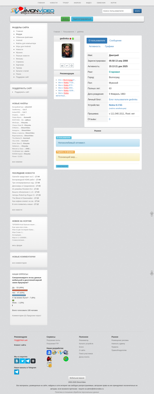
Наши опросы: (20, 274)
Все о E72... (66, 85)
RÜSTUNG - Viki (18, 120)
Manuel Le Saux (17, 149)
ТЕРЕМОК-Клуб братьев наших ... (24, 224)
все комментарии (19, 263)
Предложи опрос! (34, 316)
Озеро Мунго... (17, 117)
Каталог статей (22, 71)
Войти (65, 19)
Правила (115, 347)
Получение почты (53, 340)
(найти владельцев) (117, 108)
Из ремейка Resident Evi (22, 189)
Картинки (20, 65)
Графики (109, 46)
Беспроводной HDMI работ (23, 180)
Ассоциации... (17, 235)
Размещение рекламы (120, 340)
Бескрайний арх (17, 107)
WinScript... (16, 122)
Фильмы (19, 59)
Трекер (66, 3)
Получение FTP (53, 344)
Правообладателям (119, 350)
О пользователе (97, 40)
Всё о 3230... (66, 90)
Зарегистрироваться (82, 19)
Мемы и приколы (18, 133)
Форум (113, 3)
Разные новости (23, 56)
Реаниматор (84, 340)
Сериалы (20, 62)
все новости (17, 210)
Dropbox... (15, 115)
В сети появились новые (22, 204)
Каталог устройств (86, 344)
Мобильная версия (77, 378)
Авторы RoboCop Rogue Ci (23, 195)
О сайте (82, 350)
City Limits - (16, 141)
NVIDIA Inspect (17, 154)
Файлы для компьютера (26, 43)
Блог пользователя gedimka (123, 99)
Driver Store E (17, 143)
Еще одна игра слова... (20, 227)
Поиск (18, 74)
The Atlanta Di (17, 138)
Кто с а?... (67, 80)
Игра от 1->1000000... (19, 237)
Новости (53, 3)
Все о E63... (66, 88)
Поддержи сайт (22, 77)
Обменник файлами (24, 37)
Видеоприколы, (18, 135)
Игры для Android (23, 46)
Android (77, 3)
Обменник (101, 3)
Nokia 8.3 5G (115, 105)
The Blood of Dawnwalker (22, 198)
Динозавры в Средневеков (23, 186)
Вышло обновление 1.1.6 (23, 192)
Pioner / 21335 (17, 156)
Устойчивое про (17, 151)
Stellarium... (16, 146)
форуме (27, 221)
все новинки (17, 162)
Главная (41, 3)
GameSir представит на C (23, 177)
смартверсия (62, 166)
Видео (89, 3)
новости (30, 173)
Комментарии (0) (19, 316)
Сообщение (116, 40)
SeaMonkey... (17, 109)
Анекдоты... (16, 130)
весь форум (17, 245)
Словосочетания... (18, 240)
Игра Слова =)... (18, 232)
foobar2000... (16, 112)
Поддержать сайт (22, 88)
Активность (95, 46)
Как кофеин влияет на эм (22, 201)
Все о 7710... (66, 83)
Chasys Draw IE (17, 125)
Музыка (19, 52)
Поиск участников (86, 354)
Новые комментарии (23, 257)
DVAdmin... (16, 128)
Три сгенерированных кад (23, 183)
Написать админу (118, 344)
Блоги (81, 347)
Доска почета (84, 357)
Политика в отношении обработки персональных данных (77, 392)
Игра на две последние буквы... (23, 229)
